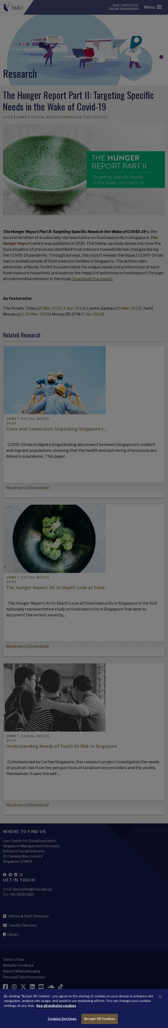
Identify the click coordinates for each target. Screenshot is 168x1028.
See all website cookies (56, 1012)
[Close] (160, 1003)
